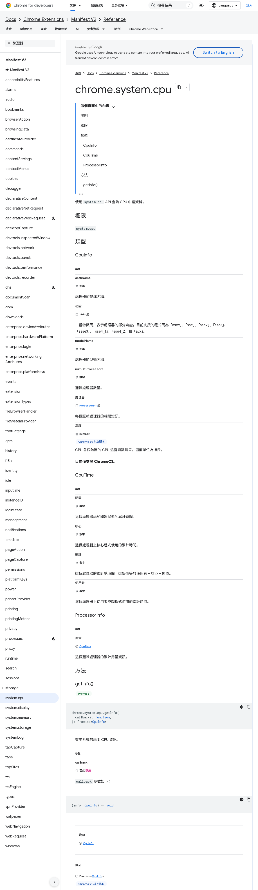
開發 (43, 29)
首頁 (78, 73)
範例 (117, 29)
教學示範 (61, 29)
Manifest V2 (83, 19)
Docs (10, 19)
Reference (114, 19)
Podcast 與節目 (141, 873)
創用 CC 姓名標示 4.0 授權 (139, 809)
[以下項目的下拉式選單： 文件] (81, 5)
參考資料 (93, 29)
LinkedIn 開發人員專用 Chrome (216, 866)
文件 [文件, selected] (73, 5)
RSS (196, 873)
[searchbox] (30, 43)
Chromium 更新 (141, 852)
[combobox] (174, 5)
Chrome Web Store (143, 29)
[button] (29, 688)
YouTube (200, 859)
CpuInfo (98, 620)
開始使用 (26, 29)
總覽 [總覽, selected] (8, 29)
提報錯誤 (72, 852)
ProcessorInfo (88, 308)
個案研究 (97, 5)
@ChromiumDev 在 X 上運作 (214, 852)
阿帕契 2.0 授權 (190, 809)
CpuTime (85, 545)
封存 (133, 866)
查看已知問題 (75, 859)
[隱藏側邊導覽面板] (54, 881)
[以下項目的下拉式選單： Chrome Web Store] (163, 29)
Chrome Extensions (43, 19)
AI (77, 29)
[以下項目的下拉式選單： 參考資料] (104, 29)
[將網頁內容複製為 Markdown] (179, 87)
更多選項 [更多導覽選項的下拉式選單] (132, 5)
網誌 (114, 5)
